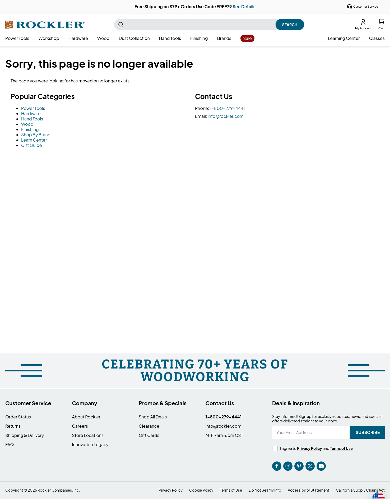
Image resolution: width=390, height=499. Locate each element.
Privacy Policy (171, 490)
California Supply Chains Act (360, 490)
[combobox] (209, 24)
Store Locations (88, 435)
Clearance (149, 426)
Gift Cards (149, 435)
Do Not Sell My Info (265, 490)
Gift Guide (31, 145)
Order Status (18, 416)
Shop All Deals (153, 416)
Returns (13, 426)
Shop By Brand (35, 134)
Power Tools (33, 108)
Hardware (31, 113)
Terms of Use (231, 490)
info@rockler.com (226, 116)
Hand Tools (32, 119)
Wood (27, 124)
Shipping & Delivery (24, 435)
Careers (80, 426)
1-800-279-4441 (227, 108)
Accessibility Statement (308, 490)
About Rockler (86, 416)
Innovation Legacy (90, 444)
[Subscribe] (367, 432)
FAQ (9, 444)
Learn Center (34, 140)
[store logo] (45, 24)
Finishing (30, 129)
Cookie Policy (201, 490)
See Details (244, 6)
